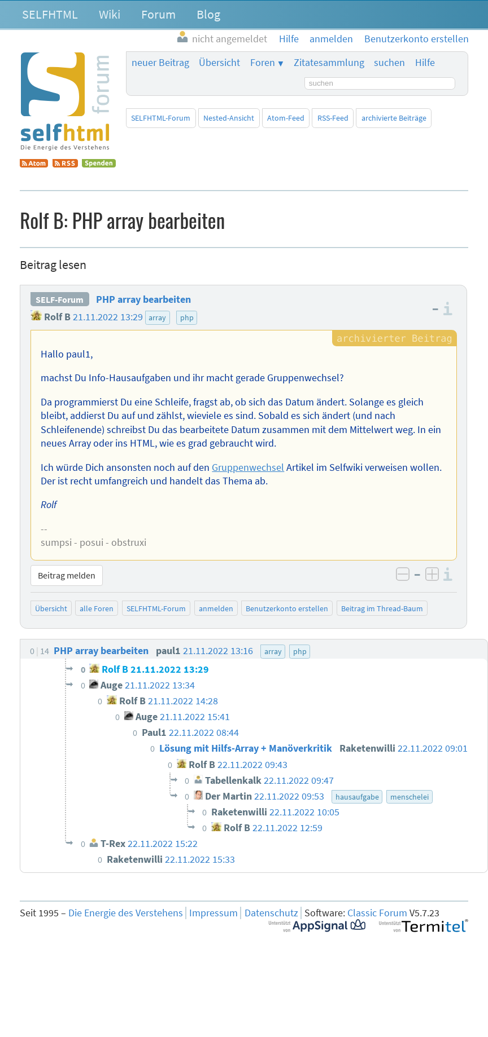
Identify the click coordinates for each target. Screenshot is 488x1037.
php (187, 317)
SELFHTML (50, 14)
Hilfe (425, 62)
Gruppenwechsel (248, 467)
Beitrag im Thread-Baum (382, 608)
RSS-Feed (332, 118)
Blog (208, 14)
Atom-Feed (285, 118)
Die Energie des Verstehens (125, 913)
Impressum (213, 913)
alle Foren (97, 608)
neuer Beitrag (160, 62)
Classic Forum (377, 913)
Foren (262, 62)
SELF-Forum (60, 299)
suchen (389, 62)
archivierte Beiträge (393, 118)
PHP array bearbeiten (143, 299)
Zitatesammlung (329, 62)
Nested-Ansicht (228, 118)
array (157, 317)
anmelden (216, 608)
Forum (158, 14)
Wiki (109, 14)
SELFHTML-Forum (160, 118)
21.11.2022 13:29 (108, 317)
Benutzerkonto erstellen (287, 608)
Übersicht (219, 62)
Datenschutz (271, 913)
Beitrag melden (66, 575)
